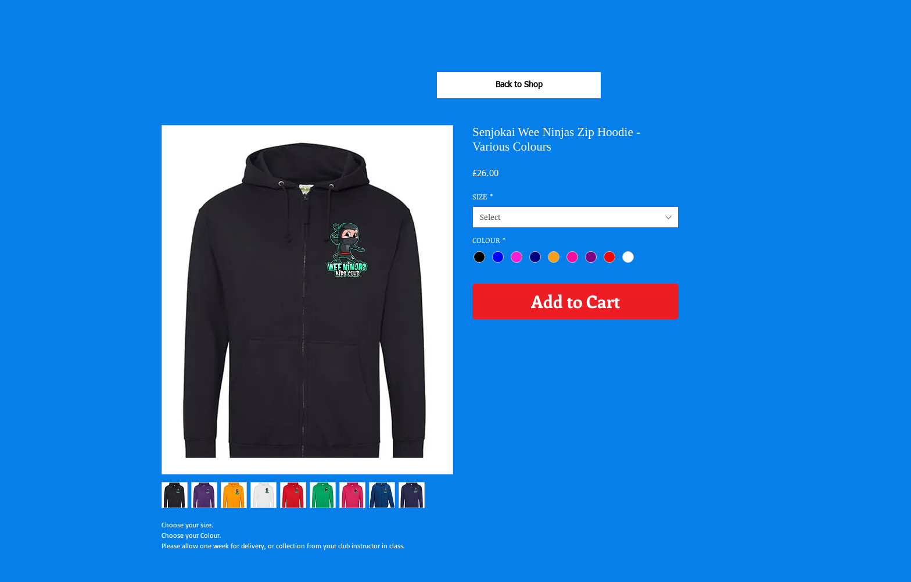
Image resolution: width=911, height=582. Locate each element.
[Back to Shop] (519, 85)
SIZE (482, 196)
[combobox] (575, 216)
